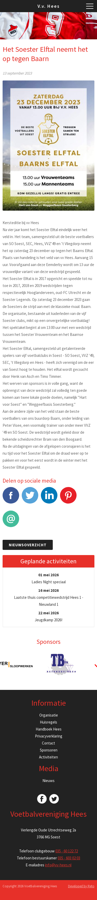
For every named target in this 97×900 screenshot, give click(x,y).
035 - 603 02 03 (69, 857)
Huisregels (48, 722)
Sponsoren (48, 750)
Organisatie (48, 715)
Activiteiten (48, 757)
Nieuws (48, 780)
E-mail (11, 522)
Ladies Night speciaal (49, 578)
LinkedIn (49, 498)
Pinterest (68, 498)
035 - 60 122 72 (66, 851)
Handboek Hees (49, 729)
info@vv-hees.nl (58, 864)
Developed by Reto (81, 886)
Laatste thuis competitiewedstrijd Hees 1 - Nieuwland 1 (48, 597)
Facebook (11, 498)
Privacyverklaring (48, 736)
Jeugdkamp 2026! (48, 616)
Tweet (30, 498)
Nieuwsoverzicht (28, 544)
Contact (48, 743)
